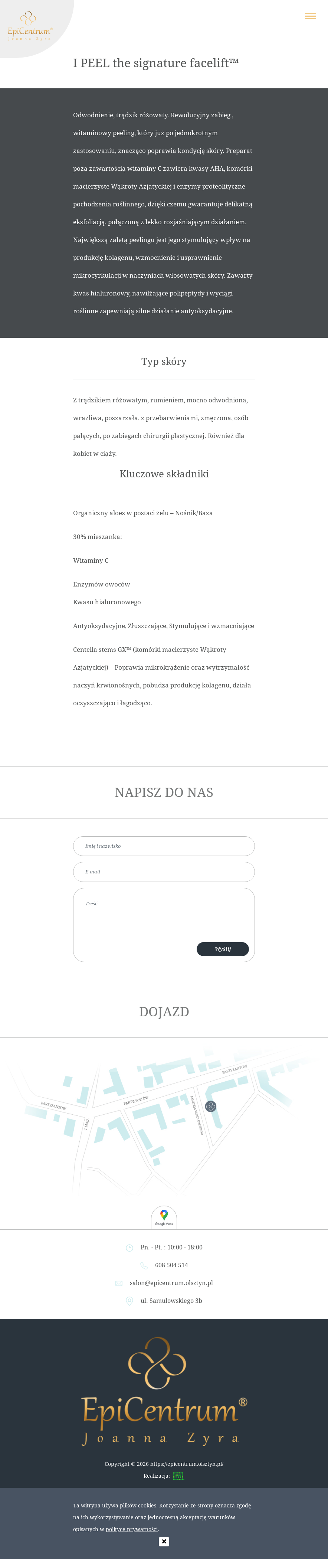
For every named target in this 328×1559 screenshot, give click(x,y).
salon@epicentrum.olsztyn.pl (171, 1283)
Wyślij (223, 949)
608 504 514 (171, 1265)
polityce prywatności (132, 1529)
